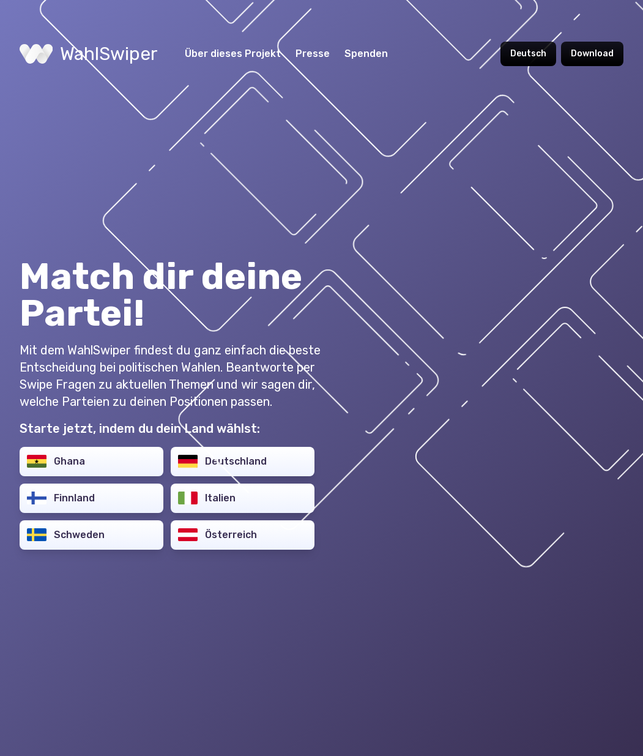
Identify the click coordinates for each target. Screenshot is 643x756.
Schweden (66, 534)
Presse (312, 53)
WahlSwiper (89, 54)
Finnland (61, 498)
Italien (207, 498)
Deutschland (222, 461)
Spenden (366, 53)
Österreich (217, 534)
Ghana (56, 461)
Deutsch (528, 53)
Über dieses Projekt (233, 53)
